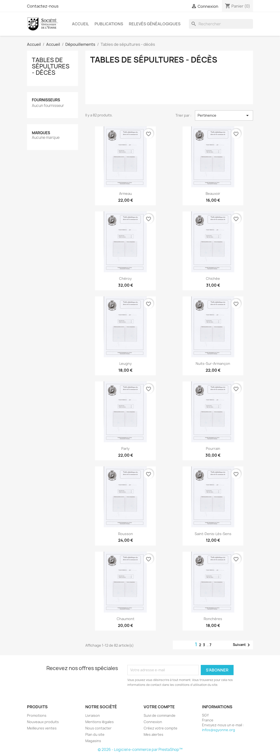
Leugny (125, 363)
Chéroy (125, 278)
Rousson (125, 533)
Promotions (36, 715)
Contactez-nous (43, 6)
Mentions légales (99, 721)
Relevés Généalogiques (155, 24)
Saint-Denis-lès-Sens (213, 533)
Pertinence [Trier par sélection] (224, 115)
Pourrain (213, 448)
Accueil (80, 24)
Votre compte (159, 706)
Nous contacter (98, 728)
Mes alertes (153, 734)
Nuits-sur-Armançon (213, 363)
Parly (125, 448)
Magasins (93, 740)
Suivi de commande (159, 715)
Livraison (92, 715)
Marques (41, 132)
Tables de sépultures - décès (51, 66)
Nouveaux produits (43, 721)
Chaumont (125, 618)
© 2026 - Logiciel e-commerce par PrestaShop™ (140, 749)
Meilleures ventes (42, 728)
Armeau (125, 193)
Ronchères (213, 618)
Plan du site (95, 734)
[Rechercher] (221, 24)
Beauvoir (213, 193)
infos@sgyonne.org (218, 730)
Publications (109, 24)
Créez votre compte (160, 728)
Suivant (242, 645)
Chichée (213, 278)
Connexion (153, 721)
